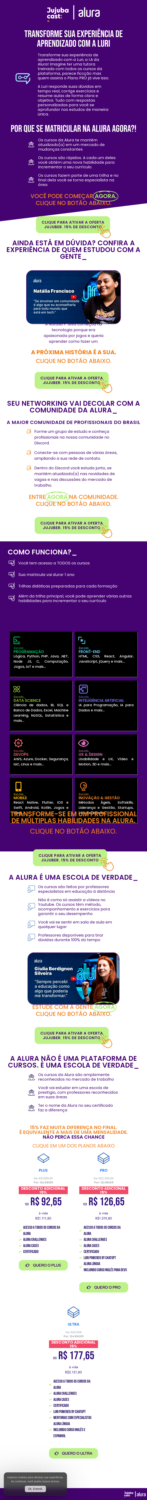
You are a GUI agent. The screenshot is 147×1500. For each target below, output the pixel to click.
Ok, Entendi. (35, 1488)
